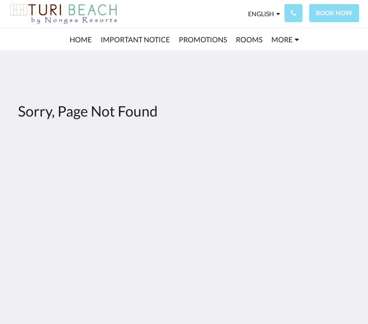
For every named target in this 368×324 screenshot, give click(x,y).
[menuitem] (81, 39)
